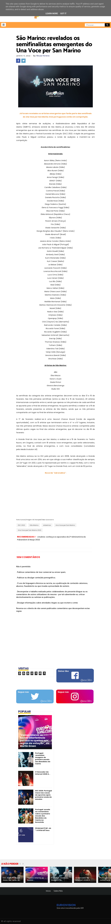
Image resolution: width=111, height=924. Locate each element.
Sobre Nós (58, 891)
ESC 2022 (21, 525)
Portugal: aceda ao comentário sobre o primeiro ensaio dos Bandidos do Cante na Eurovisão (42, 815)
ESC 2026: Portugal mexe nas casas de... (12, 879)
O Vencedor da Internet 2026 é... (42, 773)
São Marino (34, 525)
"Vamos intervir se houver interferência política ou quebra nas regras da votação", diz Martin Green (34, 740)
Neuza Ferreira (42, 55)
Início (48, 891)
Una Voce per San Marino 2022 (29, 530)
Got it (63, 13)
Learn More (52, 13)
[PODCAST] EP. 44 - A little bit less (43, 829)
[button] (3, 24)
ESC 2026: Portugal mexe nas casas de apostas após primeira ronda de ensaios (43, 795)
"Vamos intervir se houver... (35, 879)
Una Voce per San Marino (65, 525)
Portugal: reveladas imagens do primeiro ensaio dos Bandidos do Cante (42, 758)
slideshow (47, 525)
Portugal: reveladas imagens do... (59, 879)
